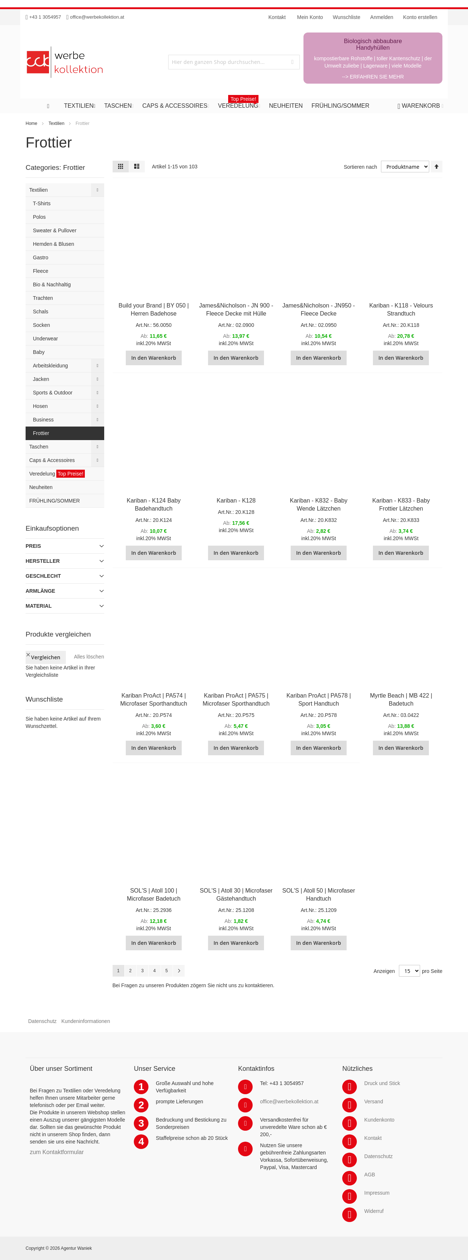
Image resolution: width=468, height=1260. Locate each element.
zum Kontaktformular (57, 1152)
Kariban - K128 (236, 500)
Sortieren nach (360, 167)
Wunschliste (346, 17)
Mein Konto (310, 17)
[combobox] (234, 62)
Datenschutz (42, 1021)
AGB (369, 1174)
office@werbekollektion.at (97, 17)
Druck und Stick (382, 1083)
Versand (373, 1101)
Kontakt (372, 1138)
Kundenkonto (379, 1120)
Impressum (376, 1193)
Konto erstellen (420, 17)
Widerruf (374, 1211)
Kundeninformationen (85, 1021)
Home (31, 123)
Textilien (56, 123)
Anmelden (381, 17)
